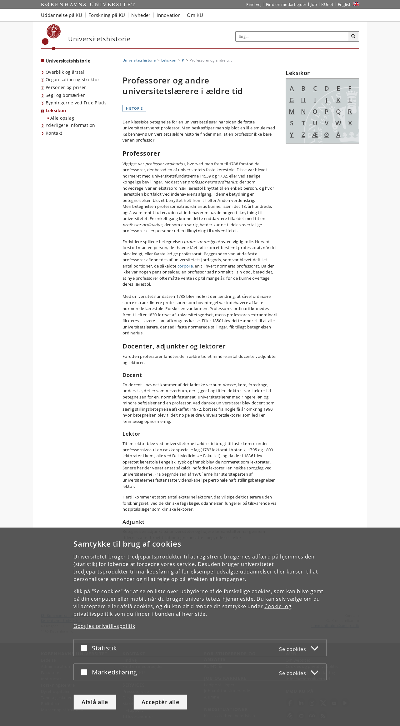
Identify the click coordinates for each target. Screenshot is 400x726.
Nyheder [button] (140, 15)
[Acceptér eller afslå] (85, 648)
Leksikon (56, 110)
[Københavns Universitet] (51, 37)
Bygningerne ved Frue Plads (76, 103)
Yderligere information (70, 125)
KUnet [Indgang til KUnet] (327, 4)
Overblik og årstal (65, 72)
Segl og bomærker (65, 95)
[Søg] (353, 36)
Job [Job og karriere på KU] (314, 4)
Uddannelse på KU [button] (61, 15)
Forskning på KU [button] (106, 15)
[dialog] (200, 627)
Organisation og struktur (72, 80)
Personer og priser (66, 87)
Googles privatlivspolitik (104, 626)
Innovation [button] (169, 15)
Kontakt (54, 133)
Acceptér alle (160, 702)
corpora (185, 266)
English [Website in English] (345, 4)
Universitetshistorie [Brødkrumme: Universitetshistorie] (139, 60)
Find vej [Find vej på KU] (253, 4)
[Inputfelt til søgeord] (291, 36)
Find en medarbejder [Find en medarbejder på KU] (286, 4)
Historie (134, 108)
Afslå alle (95, 702)
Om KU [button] (195, 15)
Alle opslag (62, 118)
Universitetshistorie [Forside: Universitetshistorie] (68, 61)
